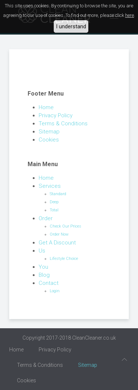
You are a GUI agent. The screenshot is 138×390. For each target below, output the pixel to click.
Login (55, 291)
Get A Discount (57, 242)
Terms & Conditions (63, 123)
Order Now (59, 234)
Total (54, 210)
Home (46, 107)
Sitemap (49, 131)
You (43, 267)
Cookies (49, 139)
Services (50, 186)
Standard (58, 194)
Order (46, 218)
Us (42, 250)
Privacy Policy (55, 115)
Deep (54, 202)
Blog (44, 275)
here (129, 15)
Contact (49, 283)
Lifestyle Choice (64, 258)
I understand (71, 26)
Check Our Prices (65, 226)
